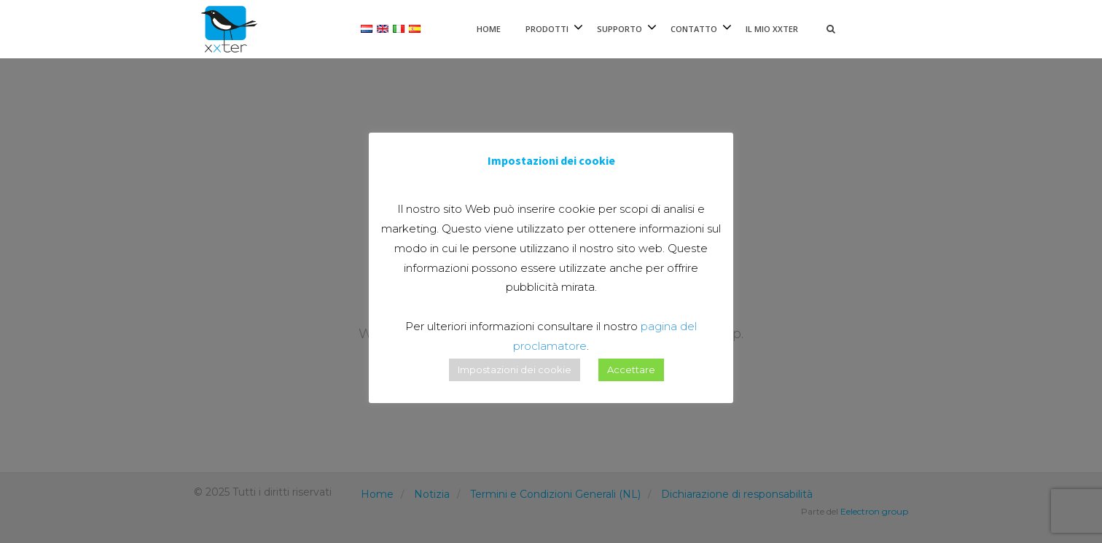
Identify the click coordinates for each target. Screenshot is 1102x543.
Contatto (694, 28)
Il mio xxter (772, 28)
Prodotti (546, 28)
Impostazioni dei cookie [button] (514, 369)
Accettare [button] (631, 369)
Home (489, 28)
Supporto (619, 28)
